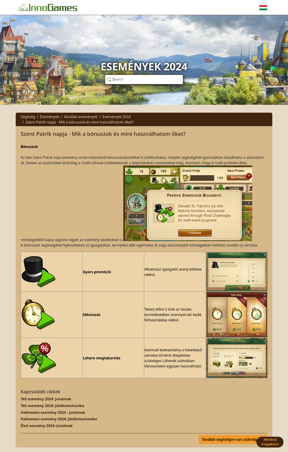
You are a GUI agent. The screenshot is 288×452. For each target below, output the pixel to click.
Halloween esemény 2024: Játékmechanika (59, 418)
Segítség (28, 116)
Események (49, 116)
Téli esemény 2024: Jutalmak (46, 398)
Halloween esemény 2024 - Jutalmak (53, 412)
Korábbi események (80, 116)
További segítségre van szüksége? (232, 439)
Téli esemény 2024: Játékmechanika (52, 405)
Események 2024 (116, 116)
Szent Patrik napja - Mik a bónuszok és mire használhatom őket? (80, 122)
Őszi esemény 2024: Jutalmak (47, 425)
